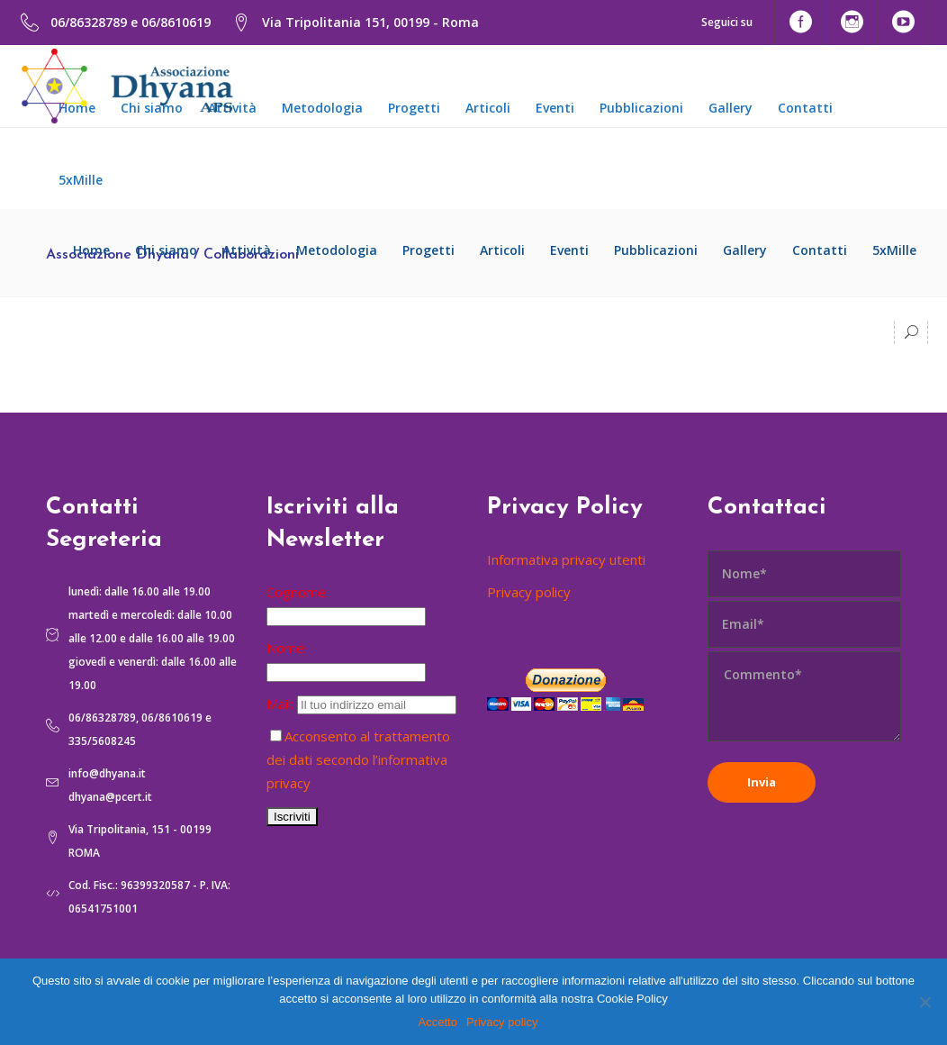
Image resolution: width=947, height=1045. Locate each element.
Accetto (438, 1022)
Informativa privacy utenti (566, 559)
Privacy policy (529, 592)
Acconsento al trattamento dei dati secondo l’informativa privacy (358, 759)
